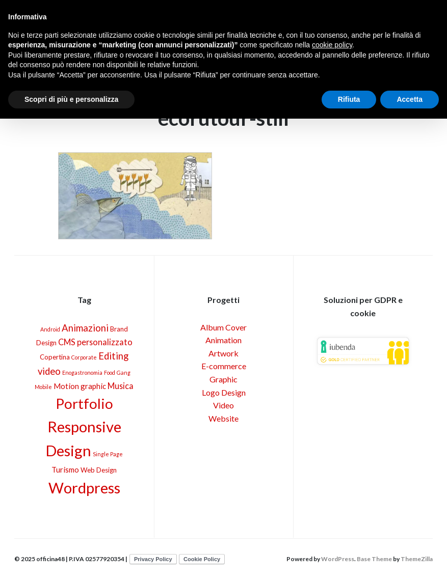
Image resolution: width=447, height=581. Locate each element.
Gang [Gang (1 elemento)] (123, 372)
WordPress (337, 559)
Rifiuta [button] (349, 99)
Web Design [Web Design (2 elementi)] (99, 470)
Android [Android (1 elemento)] (50, 329)
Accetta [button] (410, 99)
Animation (223, 340)
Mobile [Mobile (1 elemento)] (43, 386)
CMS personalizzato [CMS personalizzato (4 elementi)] (95, 342)
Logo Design (224, 392)
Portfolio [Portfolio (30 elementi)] (84, 403)
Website (223, 418)
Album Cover (223, 327)
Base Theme (374, 559)
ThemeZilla (417, 559)
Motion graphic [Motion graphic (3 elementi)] (80, 386)
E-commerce (223, 366)
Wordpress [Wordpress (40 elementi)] (84, 487)
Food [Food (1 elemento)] (109, 372)
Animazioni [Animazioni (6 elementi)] (85, 328)
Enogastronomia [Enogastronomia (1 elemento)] (82, 372)
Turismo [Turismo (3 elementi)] (65, 469)
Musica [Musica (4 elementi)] (121, 386)
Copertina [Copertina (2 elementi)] (55, 357)
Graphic (223, 379)
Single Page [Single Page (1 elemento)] (108, 454)
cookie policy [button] (332, 45)
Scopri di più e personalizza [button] (71, 99)
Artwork (223, 353)
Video (223, 405)
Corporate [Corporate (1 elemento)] (84, 357)
